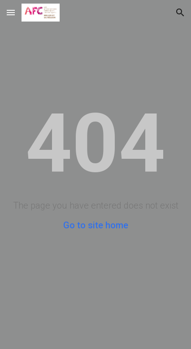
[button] (11, 12)
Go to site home (95, 225)
